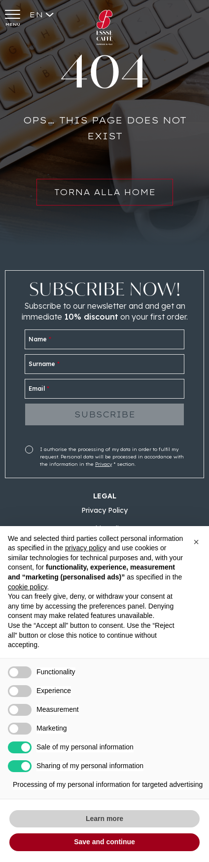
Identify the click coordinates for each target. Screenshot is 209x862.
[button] (196, 542)
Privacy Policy (104, 510)
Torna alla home (104, 197)
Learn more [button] (104, 818)
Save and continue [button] (104, 842)
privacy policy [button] (85, 548)
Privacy (103, 464)
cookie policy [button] (27, 587)
